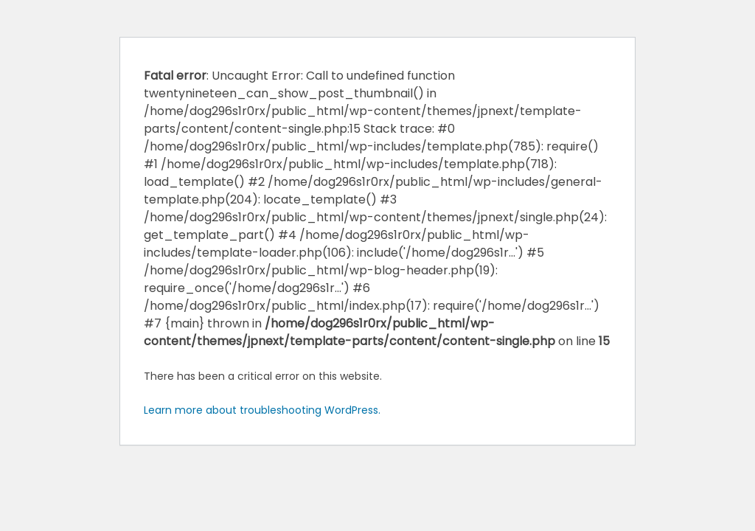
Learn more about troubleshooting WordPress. (262, 410)
